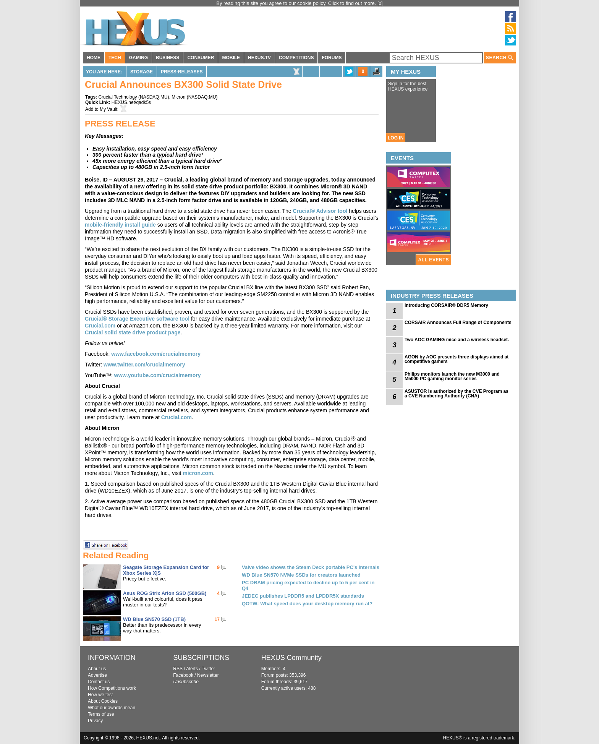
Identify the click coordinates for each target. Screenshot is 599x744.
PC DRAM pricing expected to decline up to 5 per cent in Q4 (308, 585)
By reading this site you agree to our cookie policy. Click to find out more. (296, 3)
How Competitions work (112, 688)
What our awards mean (111, 707)
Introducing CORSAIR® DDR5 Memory (446, 305)
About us (97, 668)
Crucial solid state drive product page (133, 332)
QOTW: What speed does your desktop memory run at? (307, 603)
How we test (100, 694)
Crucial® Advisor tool (320, 211)
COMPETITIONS (296, 57)
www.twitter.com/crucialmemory (144, 364)
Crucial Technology (117, 97)
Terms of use (101, 714)
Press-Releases (181, 72)
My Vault (108, 109)
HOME (93, 57)
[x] (380, 3)
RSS (178, 668)
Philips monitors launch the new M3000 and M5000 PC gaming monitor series (452, 376)
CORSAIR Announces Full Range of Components (458, 322)
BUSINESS (167, 57)
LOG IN (395, 138)
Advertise (97, 675)
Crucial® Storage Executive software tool (137, 319)
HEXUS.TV (259, 57)
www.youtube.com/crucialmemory (157, 375)
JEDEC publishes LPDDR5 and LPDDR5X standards (303, 596)
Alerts (192, 668)
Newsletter (208, 675)
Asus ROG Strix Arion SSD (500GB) (164, 593)
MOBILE (231, 57)
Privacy (95, 720)
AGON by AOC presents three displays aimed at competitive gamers (456, 359)
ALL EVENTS (433, 260)
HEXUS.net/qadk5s (131, 102)
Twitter (208, 668)
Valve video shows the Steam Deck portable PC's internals (310, 567)
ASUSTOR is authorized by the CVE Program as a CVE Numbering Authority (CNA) (456, 393)
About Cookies (103, 701)
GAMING (138, 57)
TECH (114, 57)
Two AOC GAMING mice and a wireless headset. (457, 339)
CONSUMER (200, 57)
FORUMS (332, 57)
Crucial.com (100, 326)
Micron (178, 97)
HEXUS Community (291, 657)
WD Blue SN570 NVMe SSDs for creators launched (301, 575)
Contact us (99, 681)
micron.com (198, 473)
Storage (141, 72)
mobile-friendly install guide (120, 225)
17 (217, 619)
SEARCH (499, 58)
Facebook (183, 675)
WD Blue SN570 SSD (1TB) (154, 619)
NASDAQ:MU (154, 97)
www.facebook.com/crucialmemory (156, 354)
